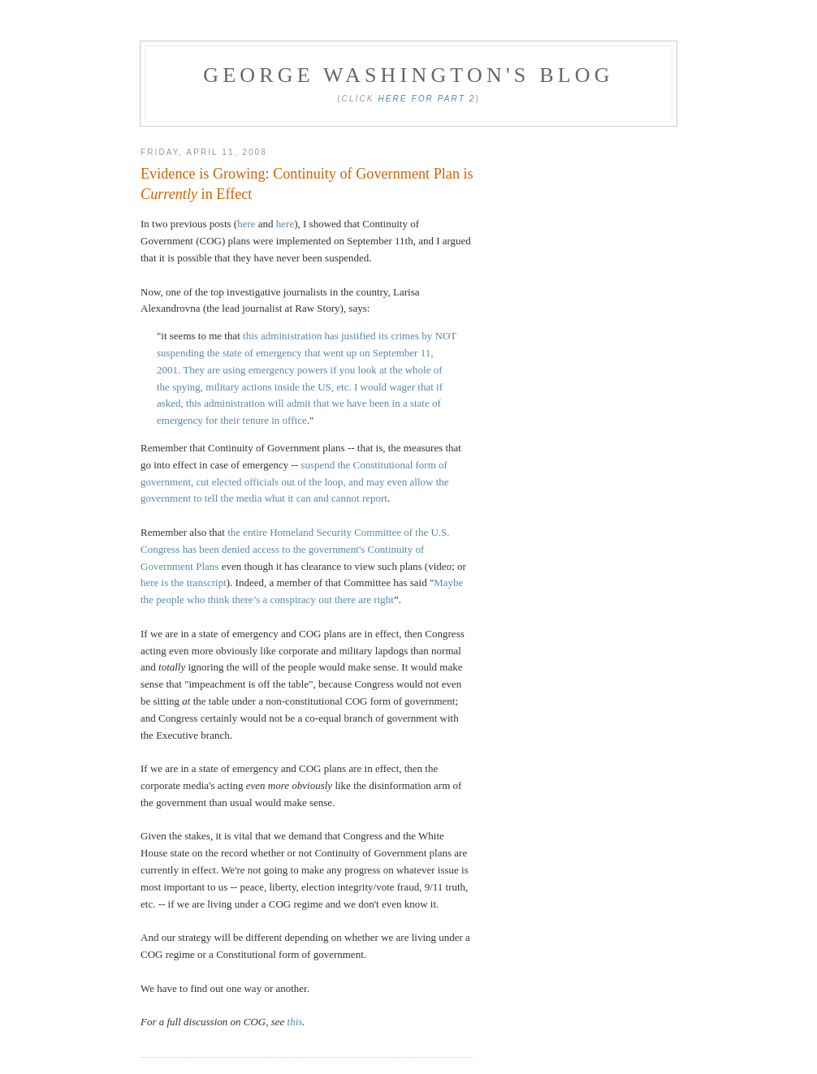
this (295, 1022)
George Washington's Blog (408, 75)
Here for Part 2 (426, 98)
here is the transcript (183, 582)
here (246, 224)
